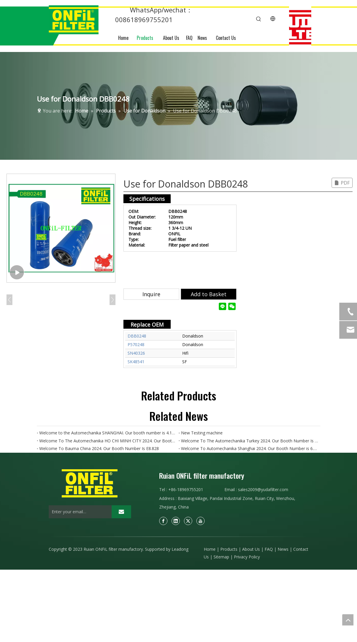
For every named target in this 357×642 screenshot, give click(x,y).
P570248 (136, 344)
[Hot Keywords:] (258, 19)
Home (210, 549)
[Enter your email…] (79, 511)
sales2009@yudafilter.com (263, 489)
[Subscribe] (121, 511)
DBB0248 (137, 336)
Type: (133, 239)
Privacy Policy (247, 557)
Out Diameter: (142, 217)
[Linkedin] (176, 521)
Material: (136, 245)
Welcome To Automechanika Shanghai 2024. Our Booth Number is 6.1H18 (249, 448)
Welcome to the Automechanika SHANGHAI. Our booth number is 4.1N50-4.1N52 (107, 433)
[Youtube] (200, 521)
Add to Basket (208, 294)
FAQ (269, 549)
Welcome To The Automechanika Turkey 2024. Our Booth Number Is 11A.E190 (249, 441)
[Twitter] (188, 521)
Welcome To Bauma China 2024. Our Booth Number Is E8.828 (99, 448)
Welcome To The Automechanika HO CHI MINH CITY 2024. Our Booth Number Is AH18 (107, 441)
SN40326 (136, 353)
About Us (251, 549)
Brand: (134, 234)
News (283, 549)
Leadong (180, 549)
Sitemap (221, 557)
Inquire (151, 294)
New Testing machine (202, 433)
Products (228, 549)
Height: (135, 222)
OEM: (133, 211)
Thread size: (139, 228)
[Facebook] (163, 521)
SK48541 (136, 361)
